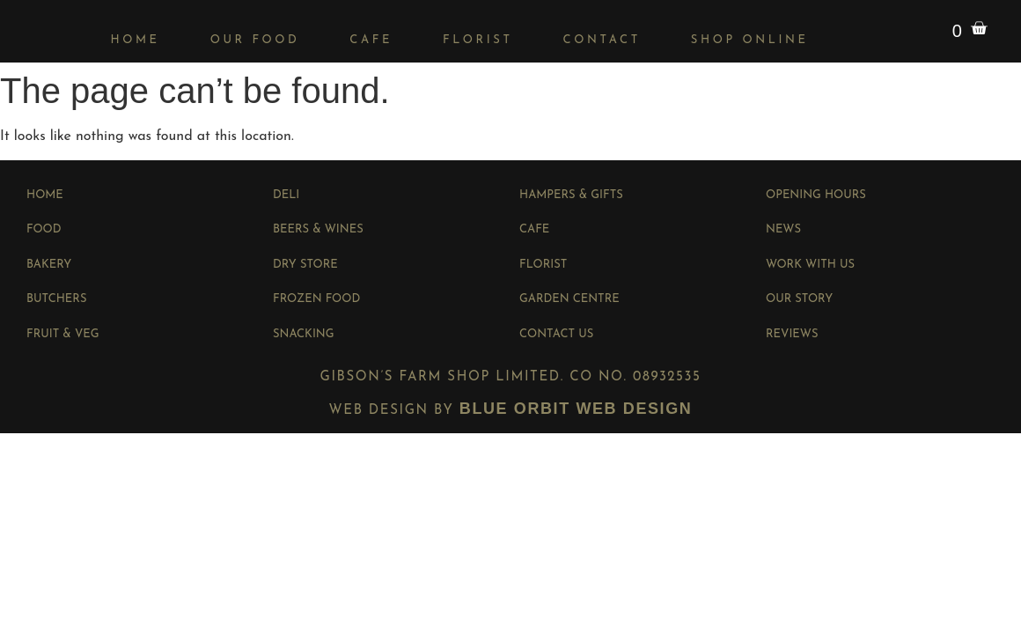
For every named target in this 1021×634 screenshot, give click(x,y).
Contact (602, 40)
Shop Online (750, 40)
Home (134, 40)
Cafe (371, 40)
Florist (478, 40)
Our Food (255, 40)
